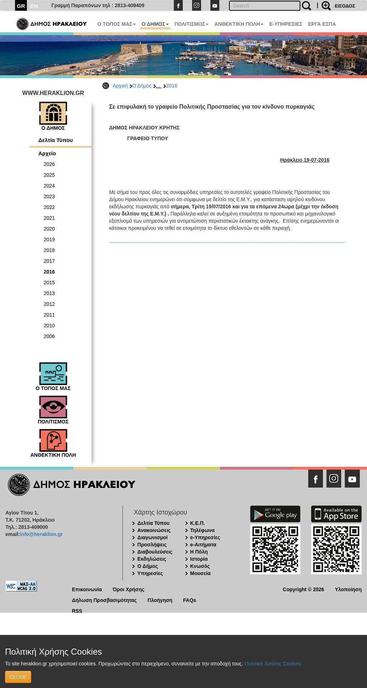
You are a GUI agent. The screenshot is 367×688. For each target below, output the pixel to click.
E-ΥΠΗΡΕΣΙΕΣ (285, 24)
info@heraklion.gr (41, 534)
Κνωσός (200, 566)
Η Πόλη (199, 552)
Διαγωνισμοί (152, 537)
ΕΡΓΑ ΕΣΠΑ (322, 24)
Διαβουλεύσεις (154, 552)
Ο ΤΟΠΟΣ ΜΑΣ (116, 24)
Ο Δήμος (142, 86)
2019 (49, 239)
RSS (77, 610)
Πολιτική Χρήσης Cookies (272, 663)
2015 (49, 282)
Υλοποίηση (348, 589)
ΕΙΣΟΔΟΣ (345, 6)
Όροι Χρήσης (128, 589)
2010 (49, 325)
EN (34, 6)
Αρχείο (47, 153)
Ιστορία (199, 559)
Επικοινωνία (87, 589)
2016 (171, 86)
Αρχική (120, 86)
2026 (49, 164)
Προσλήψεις (152, 544)
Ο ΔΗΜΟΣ (155, 24)
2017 (49, 261)
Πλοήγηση (160, 599)
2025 (49, 175)
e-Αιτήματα (203, 544)
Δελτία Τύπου (55, 140)
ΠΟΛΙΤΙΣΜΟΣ (192, 24)
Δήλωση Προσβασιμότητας (104, 599)
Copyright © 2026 (303, 589)
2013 (49, 293)
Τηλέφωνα (202, 530)
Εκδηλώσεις (151, 559)
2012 (49, 304)
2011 (49, 315)
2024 (49, 186)
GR (21, 6)
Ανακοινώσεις (154, 530)
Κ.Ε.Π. (197, 523)
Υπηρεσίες (150, 573)
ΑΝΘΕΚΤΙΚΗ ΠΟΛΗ (238, 24)
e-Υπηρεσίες (205, 537)
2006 (49, 336)
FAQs (189, 599)
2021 (49, 218)
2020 (49, 229)
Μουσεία (200, 573)
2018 (49, 250)
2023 (49, 196)
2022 (49, 207)
